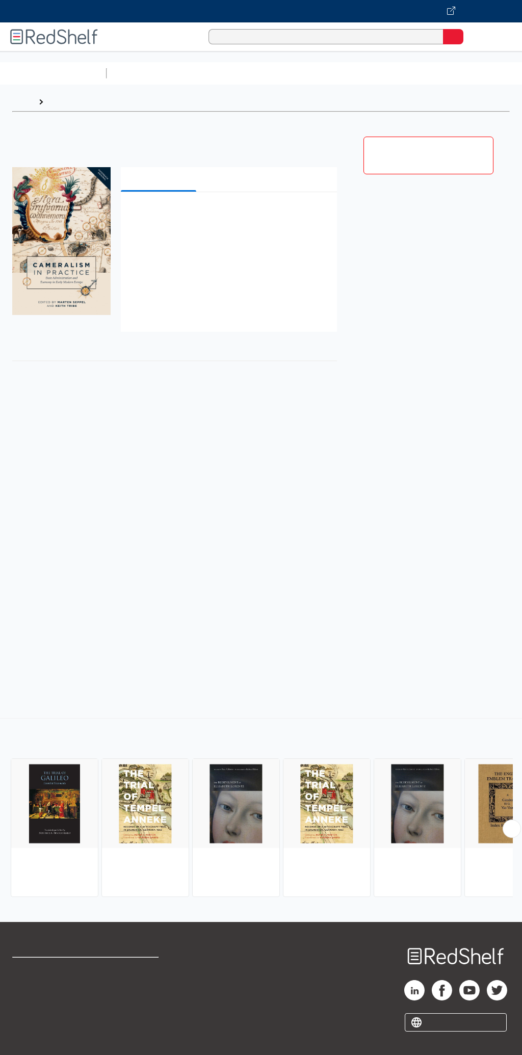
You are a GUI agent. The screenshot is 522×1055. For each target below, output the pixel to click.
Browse (62, 102)
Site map (28, 1037)
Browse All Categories (53, 73)
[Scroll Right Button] (512, 829)
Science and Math (199, 73)
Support (26, 992)
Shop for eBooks (42, 969)
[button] (228, 215)
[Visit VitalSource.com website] (261, 11)
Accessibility (133, 1014)
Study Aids (137, 73)
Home (23, 102)
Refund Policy (135, 992)
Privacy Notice (38, 1014)
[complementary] (261, 809)
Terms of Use (134, 969)
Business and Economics (395, 73)
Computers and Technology (291, 73)
